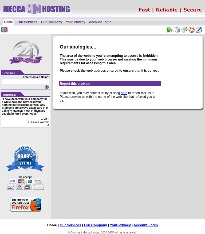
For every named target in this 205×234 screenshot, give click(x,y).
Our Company (51, 22)
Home (8, 22)
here (124, 93)
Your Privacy (75, 22)
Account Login (100, 22)
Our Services (27, 22)
